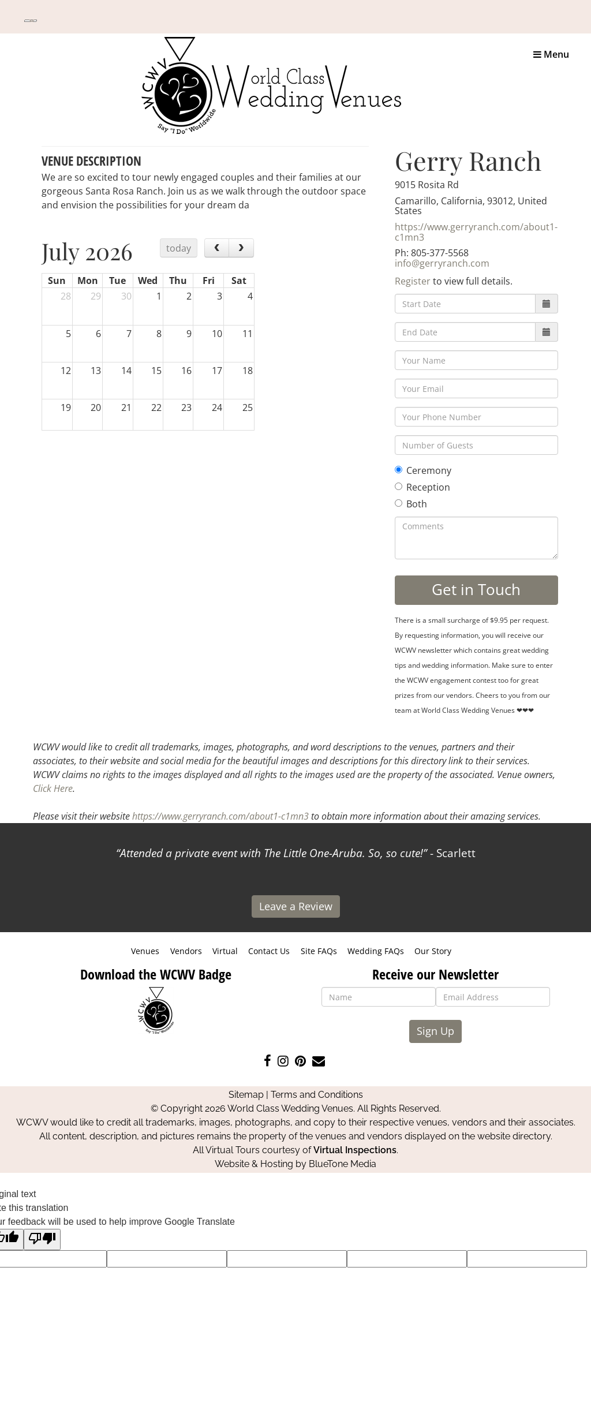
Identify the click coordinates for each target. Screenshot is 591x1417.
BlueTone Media (342, 1163)
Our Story (432, 950)
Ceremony (423, 470)
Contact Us (269, 950)
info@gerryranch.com (442, 263)
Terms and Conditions (317, 1094)
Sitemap (246, 1094)
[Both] (398, 503)
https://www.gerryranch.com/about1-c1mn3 (476, 232)
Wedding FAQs (375, 950)
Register (413, 281)
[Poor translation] (42, 1239)
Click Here (53, 788)
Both (411, 504)
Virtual (225, 950)
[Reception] (398, 486)
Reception (422, 487)
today (178, 248)
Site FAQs (319, 950)
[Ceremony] (398, 469)
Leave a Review (295, 906)
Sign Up (435, 1031)
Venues (145, 950)
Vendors (186, 950)
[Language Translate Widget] (30, 21)
